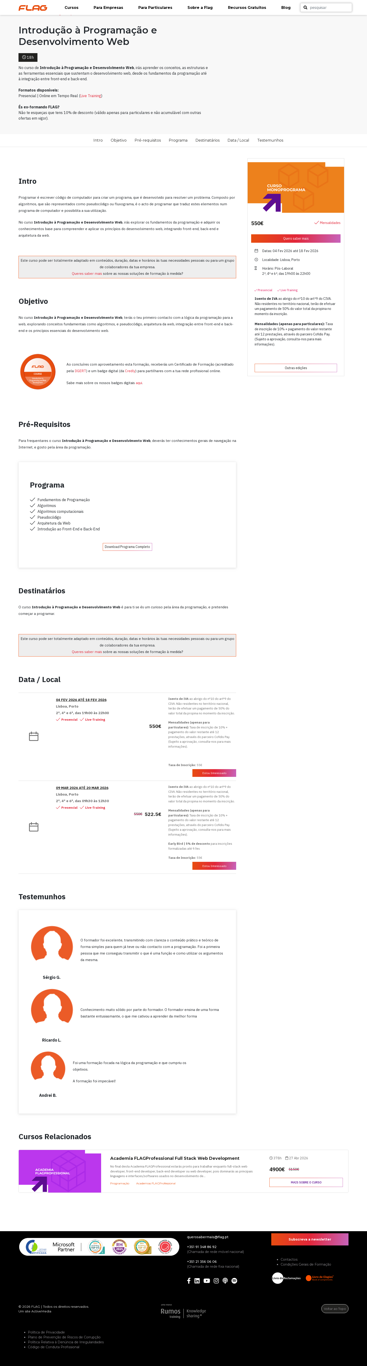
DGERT (80, 371)
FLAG (35, 1306)
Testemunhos (270, 140)
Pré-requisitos (148, 140)
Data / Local (238, 140)
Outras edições (296, 368)
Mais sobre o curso (306, 1182)
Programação (119, 1183)
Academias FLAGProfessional (156, 1183)
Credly (130, 371)
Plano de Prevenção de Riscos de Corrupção (64, 1337)
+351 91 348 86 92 (202, 1247)
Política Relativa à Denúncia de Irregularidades (66, 1342)
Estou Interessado (214, 773)
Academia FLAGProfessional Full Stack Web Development (174, 1158)
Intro (98, 140)
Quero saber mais (296, 238)
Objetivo (119, 140)
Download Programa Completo (127, 547)
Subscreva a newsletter (310, 1239)
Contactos (289, 1259)
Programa (178, 140)
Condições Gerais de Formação (306, 1264)
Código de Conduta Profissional (53, 1347)
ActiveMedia (41, 1311)
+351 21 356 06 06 (202, 1262)
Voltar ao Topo (335, 1309)
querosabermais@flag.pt (207, 1237)
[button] (76, 8)
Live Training (90, 95)
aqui (139, 383)
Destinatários (207, 140)
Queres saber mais (87, 273)
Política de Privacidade (46, 1332)
